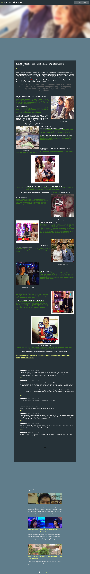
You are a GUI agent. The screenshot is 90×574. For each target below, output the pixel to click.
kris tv (18, 357)
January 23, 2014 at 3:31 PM (33, 432)
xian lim (31, 357)
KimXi (68, 355)
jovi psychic (41, 355)
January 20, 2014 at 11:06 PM (33, 370)
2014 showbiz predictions (22, 355)
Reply (21, 377)
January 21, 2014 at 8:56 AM (33, 406)
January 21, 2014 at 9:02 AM (33, 413)
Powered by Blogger (45, 572)
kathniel (48, 355)
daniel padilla (33, 355)
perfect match (24, 357)
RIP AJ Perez (31, 505)
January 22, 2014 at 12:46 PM (33, 423)
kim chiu (63, 355)
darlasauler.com (13, 2)
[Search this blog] (81, 2)
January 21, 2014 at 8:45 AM (33, 380)
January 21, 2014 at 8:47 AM (33, 398)
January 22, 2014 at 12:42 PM (38, 387)
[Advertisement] (45, 49)
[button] (17, 69)
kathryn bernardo (55, 355)
